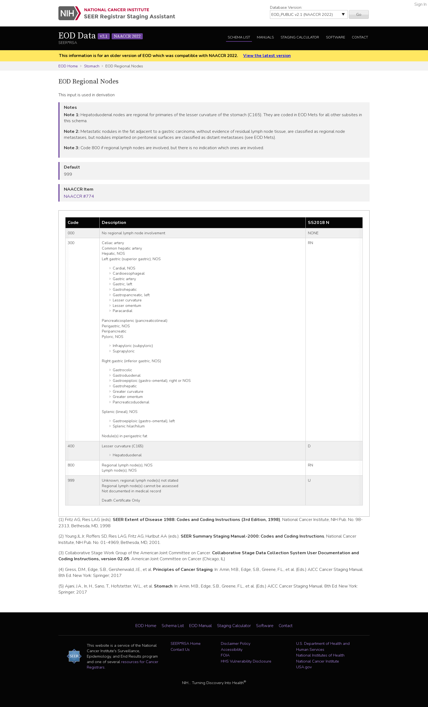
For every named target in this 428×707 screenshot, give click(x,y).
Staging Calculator (300, 37)
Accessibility (231, 649)
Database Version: (286, 7)
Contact (360, 37)
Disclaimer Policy (235, 643)
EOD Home (68, 66)
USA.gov (304, 667)
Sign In (420, 4)
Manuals (265, 37)
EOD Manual (200, 625)
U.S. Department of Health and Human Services (323, 646)
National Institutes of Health (320, 655)
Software (335, 37)
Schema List (239, 37)
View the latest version (267, 55)
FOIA (225, 655)
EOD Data (100, 36)
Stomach (91, 66)
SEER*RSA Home (186, 643)
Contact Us (180, 649)
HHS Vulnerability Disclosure (246, 661)
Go (358, 14)
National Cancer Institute (317, 661)
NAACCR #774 (79, 196)
